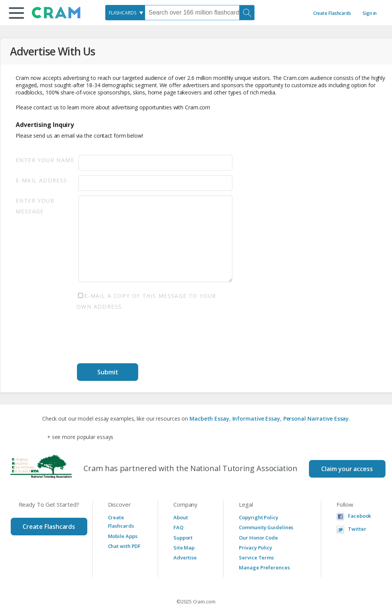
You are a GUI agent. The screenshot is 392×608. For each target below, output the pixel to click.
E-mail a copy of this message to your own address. (146, 301)
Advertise (185, 557)
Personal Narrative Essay (316, 418)
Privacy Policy (255, 547)
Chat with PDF (124, 546)
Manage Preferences (264, 567)
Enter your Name (45, 160)
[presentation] (135, 338)
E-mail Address (41, 180)
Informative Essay (256, 418)
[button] (16, 13)
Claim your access (346, 469)
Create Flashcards (332, 13)
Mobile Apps (122, 536)
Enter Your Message (35, 206)
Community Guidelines (266, 527)
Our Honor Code (258, 537)
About (180, 517)
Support (183, 537)
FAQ (178, 527)
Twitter (357, 529)
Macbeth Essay (209, 418)
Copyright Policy (258, 517)
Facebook (359, 516)
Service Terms (256, 557)
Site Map (183, 547)
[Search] (247, 12)
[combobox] (125, 12)
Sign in (370, 13)
